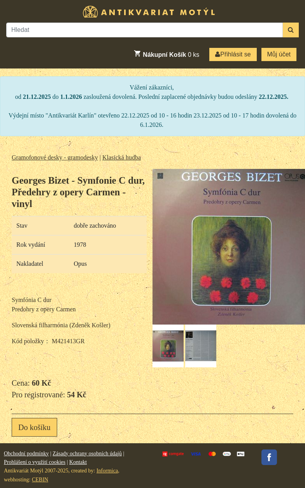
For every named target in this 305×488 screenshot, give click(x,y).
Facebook (269, 457)
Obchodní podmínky (26, 453)
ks (166, 53)
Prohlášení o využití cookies (34, 462)
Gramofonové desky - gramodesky (55, 157)
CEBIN (40, 480)
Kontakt (78, 462)
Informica (107, 471)
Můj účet (279, 54)
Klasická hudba (121, 157)
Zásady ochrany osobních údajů (87, 453)
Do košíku (34, 427)
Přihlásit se (233, 54)
